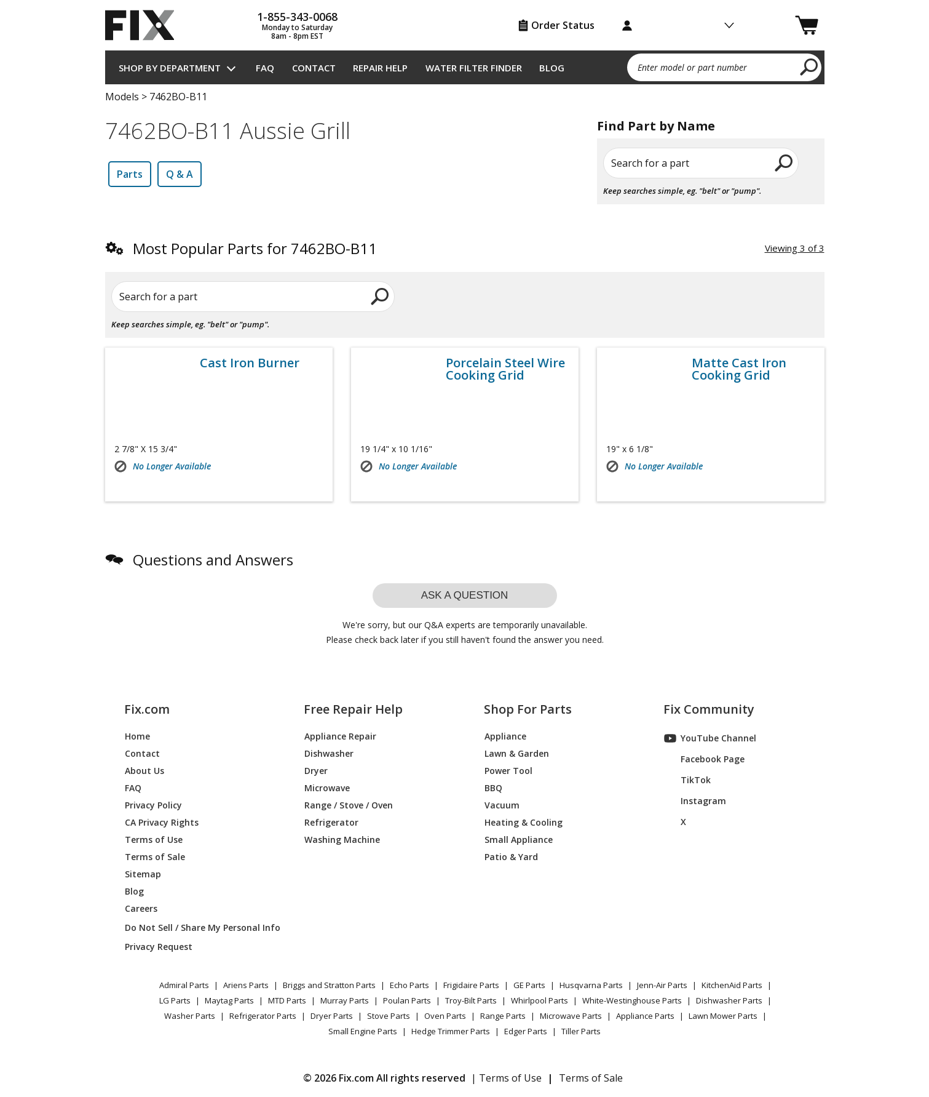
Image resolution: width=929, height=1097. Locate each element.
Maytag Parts (229, 1000)
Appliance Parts (645, 1015)
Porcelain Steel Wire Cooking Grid (505, 369)
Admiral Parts (184, 985)
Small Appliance (518, 839)
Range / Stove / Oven (348, 805)
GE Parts (529, 985)
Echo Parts (409, 985)
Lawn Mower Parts (723, 1015)
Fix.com (147, 709)
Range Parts (503, 1015)
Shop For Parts (528, 709)
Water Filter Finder (473, 68)
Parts (130, 174)
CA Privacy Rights (162, 822)
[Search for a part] (253, 296)
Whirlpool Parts (539, 1000)
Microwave (327, 788)
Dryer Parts (331, 1015)
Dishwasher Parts (729, 1000)
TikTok (687, 780)
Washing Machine (342, 839)
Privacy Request (158, 946)
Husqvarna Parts (591, 985)
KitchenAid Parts (732, 985)
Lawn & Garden (516, 753)
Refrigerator (331, 822)
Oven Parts (445, 1015)
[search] (809, 66)
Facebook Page (704, 759)
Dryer (316, 770)
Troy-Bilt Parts (471, 1000)
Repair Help (380, 68)
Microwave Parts (571, 1015)
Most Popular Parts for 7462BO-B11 (255, 248)
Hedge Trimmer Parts (450, 1031)
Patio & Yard (511, 857)
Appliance (505, 736)
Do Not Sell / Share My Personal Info (198, 927)
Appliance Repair (340, 736)
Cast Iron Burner (249, 363)
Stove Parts (388, 1015)
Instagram (695, 801)
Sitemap (143, 874)
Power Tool (508, 770)
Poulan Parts (407, 1000)
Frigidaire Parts (471, 985)
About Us (144, 770)
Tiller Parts (581, 1031)
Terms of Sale (155, 857)
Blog (551, 68)
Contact (314, 68)
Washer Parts (189, 1015)
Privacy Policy (153, 805)
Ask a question (464, 595)
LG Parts (175, 1000)
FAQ (265, 68)
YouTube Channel (710, 738)
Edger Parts (525, 1031)
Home (137, 736)
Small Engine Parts (362, 1031)
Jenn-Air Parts (662, 985)
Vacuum (502, 805)
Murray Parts (344, 1000)
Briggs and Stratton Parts (329, 985)
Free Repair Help (353, 709)
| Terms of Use (506, 1078)
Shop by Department (170, 68)
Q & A (179, 174)
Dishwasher (329, 753)
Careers (141, 908)
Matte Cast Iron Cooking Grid (739, 369)
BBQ (493, 788)
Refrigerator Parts (262, 1015)
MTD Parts (287, 1000)
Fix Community (708, 709)
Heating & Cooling (523, 822)
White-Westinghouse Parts (632, 1000)
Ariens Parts (246, 985)
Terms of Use (154, 839)
